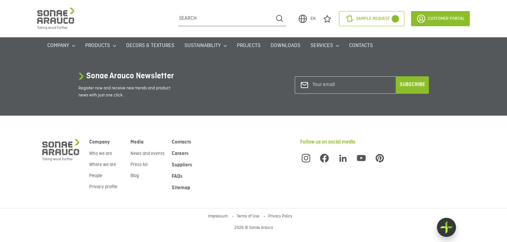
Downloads (285, 45)
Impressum (218, 216)
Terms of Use (248, 216)
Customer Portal (440, 18)
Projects (249, 45)
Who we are (100, 154)
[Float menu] (446, 227)
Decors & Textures (150, 45)
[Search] (225, 18)
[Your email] (340, 84)
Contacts (361, 45)
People (95, 176)
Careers (180, 153)
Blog (134, 176)
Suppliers (182, 165)
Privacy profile (103, 187)
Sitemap (181, 188)
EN (307, 19)
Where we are (102, 165)
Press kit (139, 165)
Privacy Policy (280, 216)
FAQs (177, 176)
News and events (147, 154)
